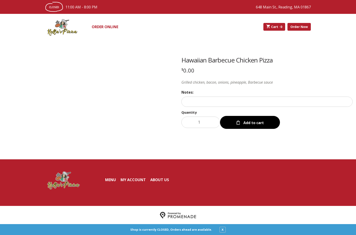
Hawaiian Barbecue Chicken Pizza (227, 60)
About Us (159, 179)
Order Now (299, 27)
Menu (110, 179)
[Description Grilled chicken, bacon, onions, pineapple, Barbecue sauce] (267, 82)
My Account (133, 179)
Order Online (105, 26)
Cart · (274, 27)
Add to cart (253, 122)
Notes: (187, 92)
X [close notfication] (223, 230)
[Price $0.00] (187, 70)
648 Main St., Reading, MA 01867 (283, 7)
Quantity (189, 112)
